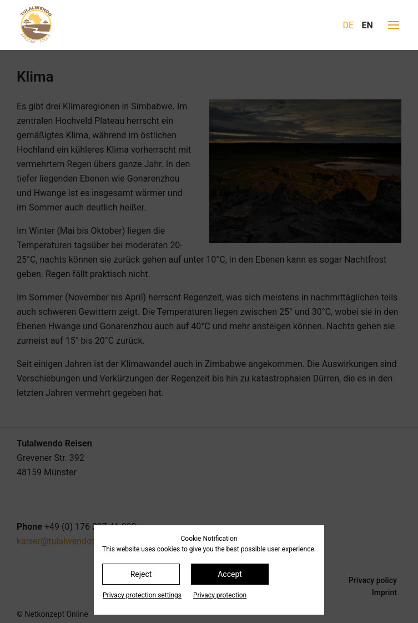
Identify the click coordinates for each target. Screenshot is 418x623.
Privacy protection (219, 595)
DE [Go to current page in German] (348, 25)
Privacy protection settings (142, 595)
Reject (141, 574)
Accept (230, 574)
